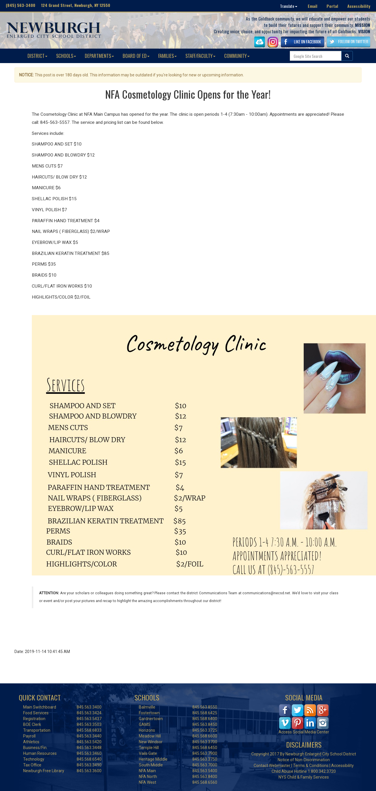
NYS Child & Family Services (304, 777)
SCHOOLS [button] (66, 55)
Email (312, 6)
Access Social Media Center (304, 732)
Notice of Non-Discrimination (304, 759)
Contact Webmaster (272, 765)
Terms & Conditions (311, 765)
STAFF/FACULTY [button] (200, 55)
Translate (288, 6)
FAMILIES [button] (167, 55)
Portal (332, 6)
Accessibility (358, 6)
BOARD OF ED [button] (136, 55)
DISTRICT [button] (37, 55)
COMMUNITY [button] (237, 55)
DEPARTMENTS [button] (99, 55)
